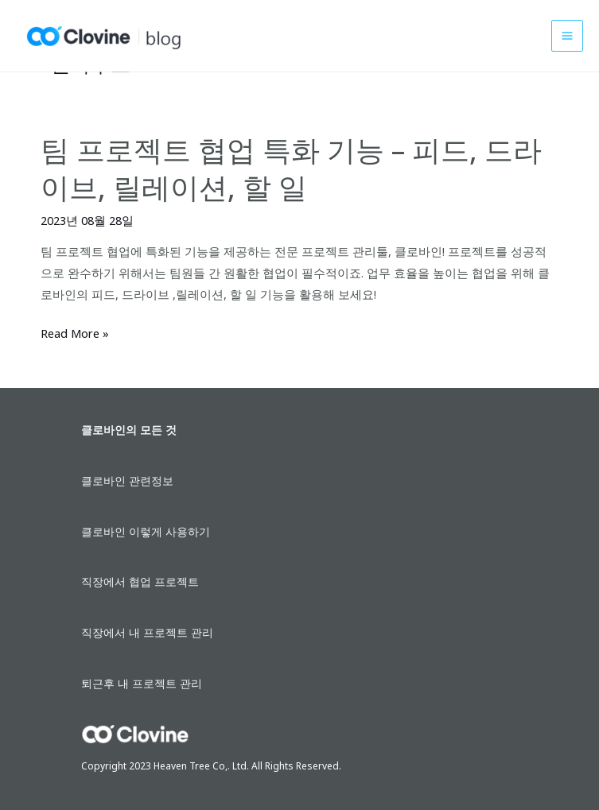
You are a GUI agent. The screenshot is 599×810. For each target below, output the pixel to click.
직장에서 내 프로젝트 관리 (147, 632)
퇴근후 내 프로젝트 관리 (141, 683)
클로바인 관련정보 (127, 480)
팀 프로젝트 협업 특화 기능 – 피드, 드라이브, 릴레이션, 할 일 (291, 168)
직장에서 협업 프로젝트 (140, 581)
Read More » (75, 333)
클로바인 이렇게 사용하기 (145, 531)
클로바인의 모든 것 (129, 429)
